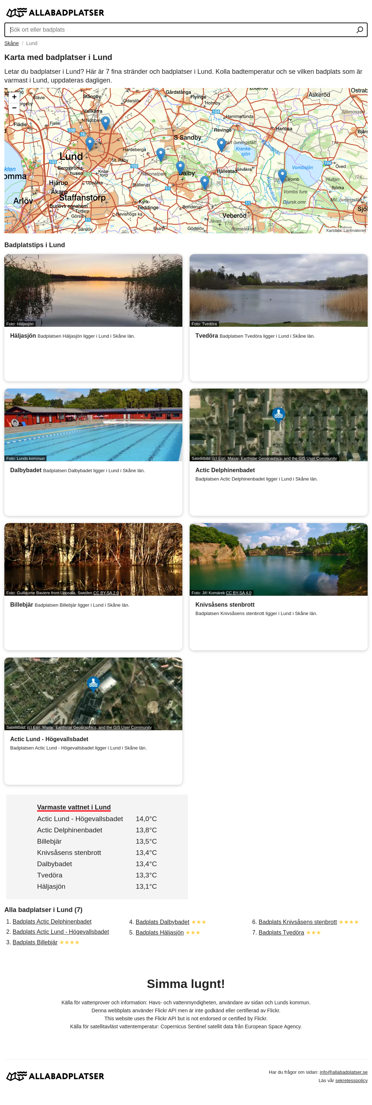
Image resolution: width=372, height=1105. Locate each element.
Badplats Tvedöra (281, 932)
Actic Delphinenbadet (69, 830)
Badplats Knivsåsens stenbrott (298, 922)
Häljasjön (51, 886)
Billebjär (49, 841)
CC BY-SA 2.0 (106, 593)
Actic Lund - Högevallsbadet (80, 819)
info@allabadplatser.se (344, 1072)
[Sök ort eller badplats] (359, 30)
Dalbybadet (54, 864)
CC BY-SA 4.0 (238, 593)
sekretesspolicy (351, 1080)
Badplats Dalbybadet (162, 922)
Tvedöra (49, 875)
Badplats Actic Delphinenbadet (52, 922)
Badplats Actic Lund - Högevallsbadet (61, 932)
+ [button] (14, 97)
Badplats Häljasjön (160, 932)
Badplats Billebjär (35, 942)
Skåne (11, 43)
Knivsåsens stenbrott (69, 852)
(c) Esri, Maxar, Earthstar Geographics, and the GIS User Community (275, 458)
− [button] (14, 108)
